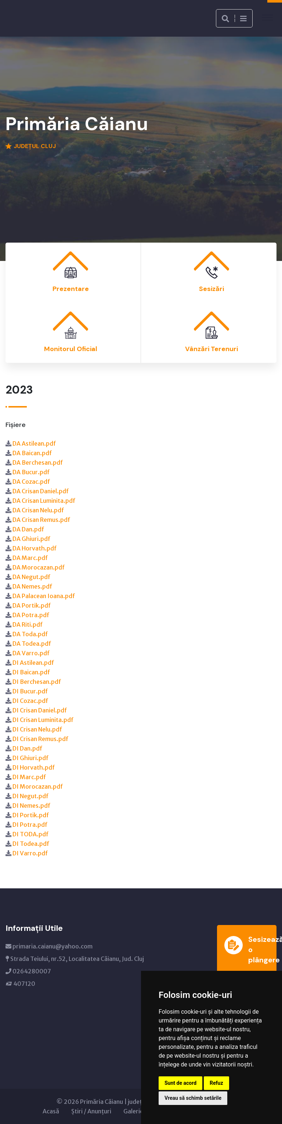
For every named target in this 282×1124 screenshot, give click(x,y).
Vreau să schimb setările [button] (192, 1098)
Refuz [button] (216, 1083)
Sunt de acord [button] (180, 1083)
